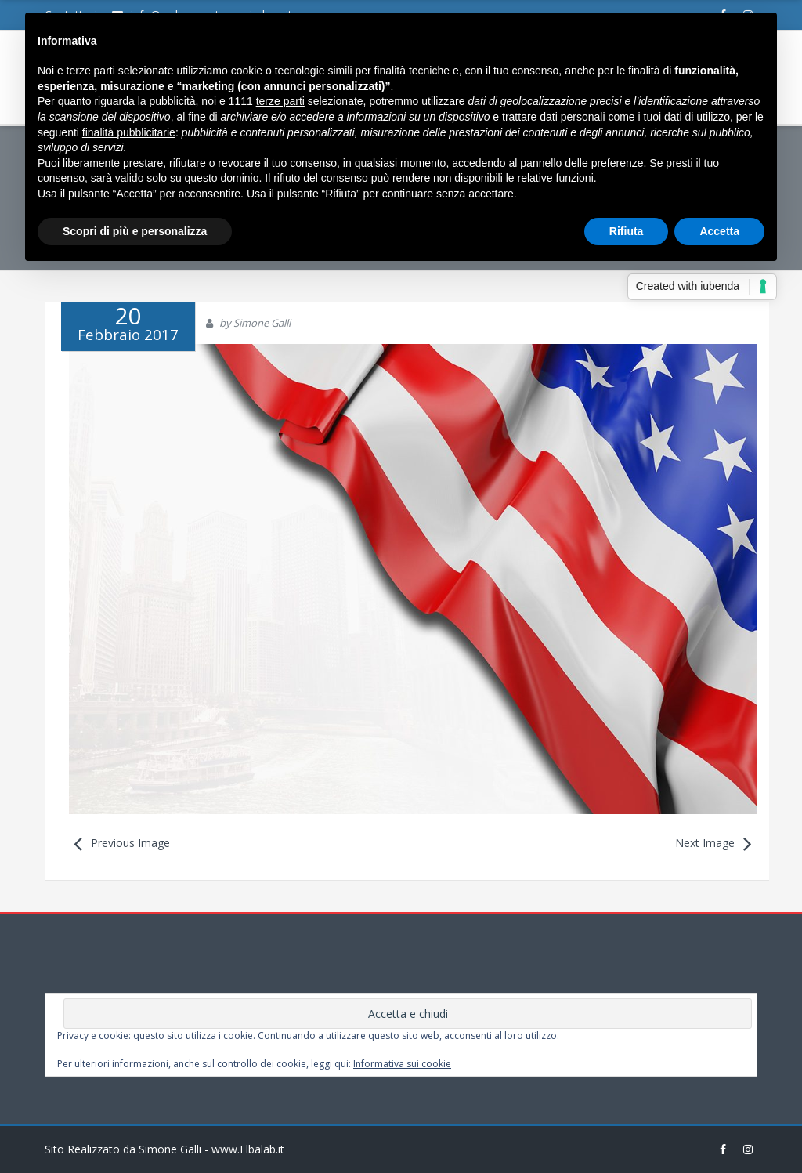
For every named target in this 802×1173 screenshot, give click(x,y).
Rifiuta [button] (626, 231)
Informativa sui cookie (402, 1063)
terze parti (280, 101)
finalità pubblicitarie (128, 132)
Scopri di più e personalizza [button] (135, 231)
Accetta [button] (719, 231)
